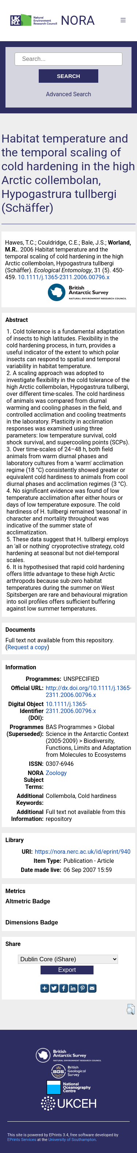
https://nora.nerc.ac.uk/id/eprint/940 (82, 851)
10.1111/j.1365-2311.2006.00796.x (64, 277)
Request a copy (27, 647)
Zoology (56, 773)
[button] (130, 1009)
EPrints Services (21, 1139)
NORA (78, 20)
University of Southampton (72, 1139)
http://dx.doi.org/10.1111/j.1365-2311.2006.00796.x (88, 691)
